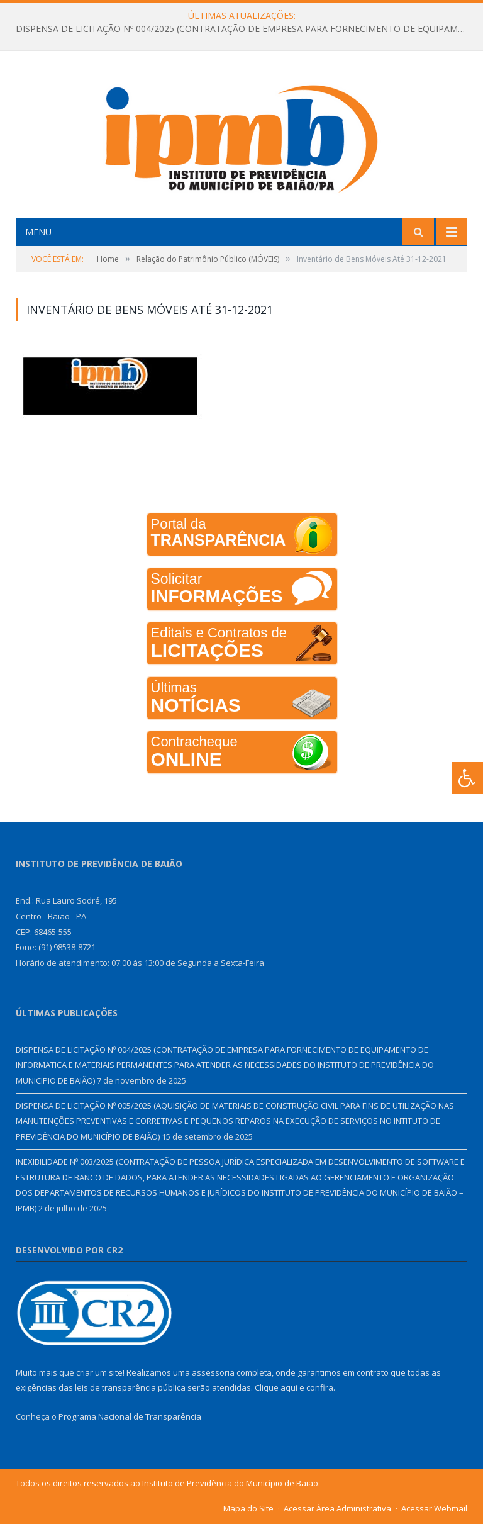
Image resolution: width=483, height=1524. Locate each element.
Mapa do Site (248, 1508)
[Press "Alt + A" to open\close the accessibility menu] (467, 778)
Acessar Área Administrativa (337, 1508)
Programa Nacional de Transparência (129, 1416)
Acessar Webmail (434, 1508)
